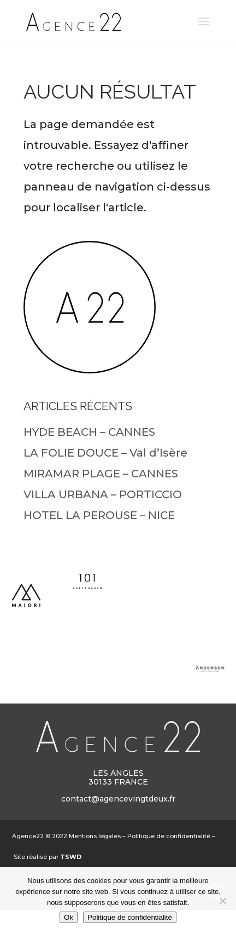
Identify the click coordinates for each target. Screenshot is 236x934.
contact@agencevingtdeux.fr (118, 799)
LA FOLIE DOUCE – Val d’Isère (105, 452)
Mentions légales (95, 836)
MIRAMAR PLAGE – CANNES (100, 473)
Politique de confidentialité (168, 836)
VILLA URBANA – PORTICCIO (102, 494)
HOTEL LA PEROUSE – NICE (99, 515)
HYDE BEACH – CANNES (89, 432)
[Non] (222, 900)
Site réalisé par (47, 857)
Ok (68, 917)
